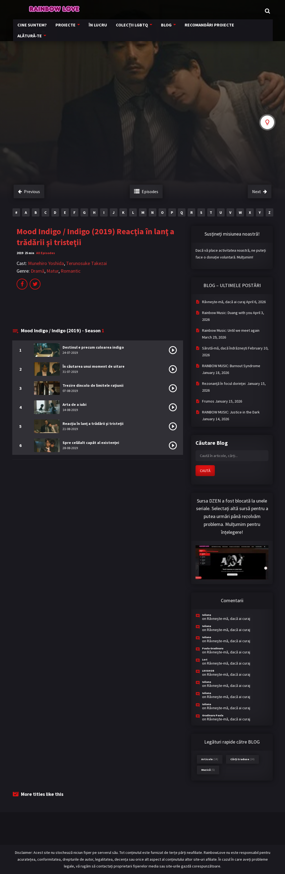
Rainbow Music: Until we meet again (230, 330)
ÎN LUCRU (97, 29)
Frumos (208, 401)
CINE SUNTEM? (35, 29)
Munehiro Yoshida (46, 263)
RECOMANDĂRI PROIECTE (205, 29)
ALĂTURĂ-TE (248, 29)
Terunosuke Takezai (86, 263)
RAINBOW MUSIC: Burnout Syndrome (231, 365)
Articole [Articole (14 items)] (209, 759)
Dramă (37, 271)
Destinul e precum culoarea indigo (93, 347)
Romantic (70, 271)
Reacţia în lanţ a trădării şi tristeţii (93, 423)
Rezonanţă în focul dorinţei (224, 383)
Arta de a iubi (74, 404)
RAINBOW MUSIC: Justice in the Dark (231, 412)
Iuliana (206, 615)
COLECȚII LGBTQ (130, 29)
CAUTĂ (205, 470)
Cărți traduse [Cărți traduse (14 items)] (242, 759)
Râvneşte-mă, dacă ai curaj (223, 301)
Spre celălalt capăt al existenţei (91, 442)
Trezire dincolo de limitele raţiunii (93, 385)
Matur (52, 271)
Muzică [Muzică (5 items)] (208, 770)
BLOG (163, 29)
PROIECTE (67, 29)
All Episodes (45, 253)
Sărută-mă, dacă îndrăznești (224, 348)
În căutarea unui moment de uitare (94, 366)
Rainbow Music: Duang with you (227, 312)
